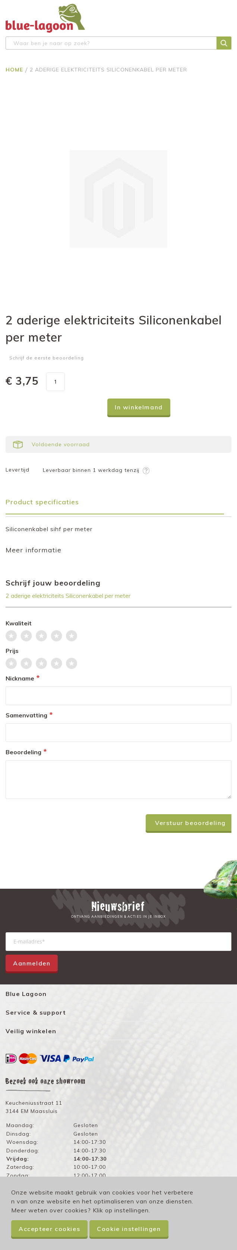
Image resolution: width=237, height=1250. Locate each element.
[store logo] (45, 18)
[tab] (118, 504)
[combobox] (118, 43)
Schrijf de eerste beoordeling (46, 358)
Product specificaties (42, 502)
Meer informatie (33, 550)
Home (15, 69)
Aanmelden (31, 963)
